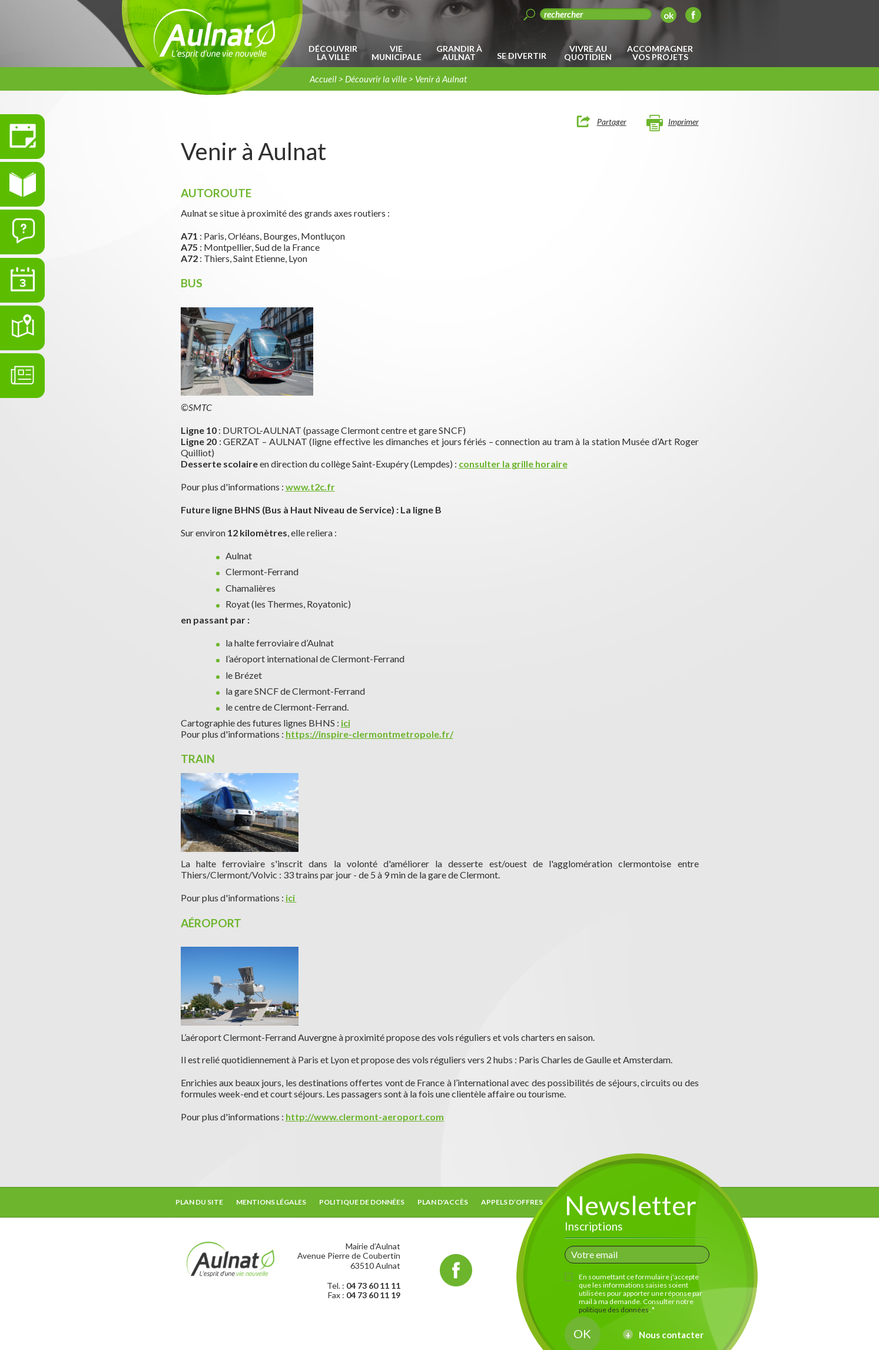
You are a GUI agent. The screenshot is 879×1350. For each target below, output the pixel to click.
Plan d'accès (442, 1202)
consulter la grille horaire (513, 463)
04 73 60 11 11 (373, 1286)
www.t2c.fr (310, 486)
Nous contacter (671, 1334)
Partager (611, 122)
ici (345, 722)
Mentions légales (271, 1202)
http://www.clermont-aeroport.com (365, 1116)
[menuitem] (335, 53)
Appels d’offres (512, 1202)
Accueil (323, 79)
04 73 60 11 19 (373, 1295)
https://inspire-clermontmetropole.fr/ (369, 733)
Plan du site (199, 1202)
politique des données (614, 1309)
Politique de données (361, 1202)
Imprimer (683, 122)
